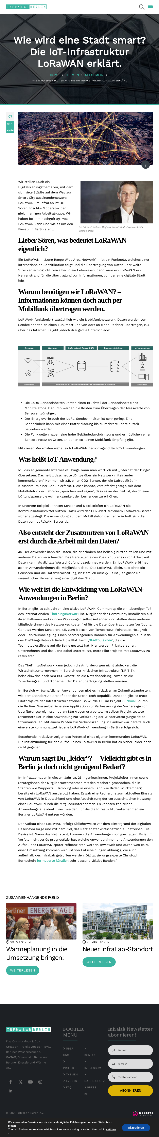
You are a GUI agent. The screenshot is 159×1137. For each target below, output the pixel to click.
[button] (142, 7)
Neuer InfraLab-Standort (118, 949)
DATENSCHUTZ (94, 1081)
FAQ (68, 1087)
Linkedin (10, 1091)
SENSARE (129, 701)
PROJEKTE (70, 1068)
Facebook (145, 166)
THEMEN (72, 1074)
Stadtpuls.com (100, 640)
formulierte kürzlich (53, 861)
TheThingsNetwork (64, 614)
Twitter (20, 1082)
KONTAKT (90, 1055)
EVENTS (71, 1081)
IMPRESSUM (92, 1068)
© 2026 (11, 1113)
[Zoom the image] (143, 1113)
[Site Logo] (26, 6)
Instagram (40, 1082)
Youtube (30, 1082)
